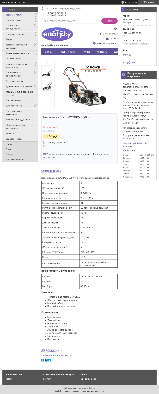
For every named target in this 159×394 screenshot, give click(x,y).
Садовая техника (14, 20)
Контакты (102, 51)
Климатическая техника (17, 53)
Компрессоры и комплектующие (14, 74)
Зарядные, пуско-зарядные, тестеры (19, 93)
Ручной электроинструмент (19, 86)
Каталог (9, 378)
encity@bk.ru (129, 62)
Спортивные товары (15, 34)
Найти (109, 21)
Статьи (9, 144)
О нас (8, 149)
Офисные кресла (14, 58)
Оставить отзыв (110, 33)
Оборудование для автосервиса (15, 126)
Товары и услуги (14, 14)
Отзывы (9, 154)
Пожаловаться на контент (92, 391)
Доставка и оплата (15, 159)
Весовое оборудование (18, 119)
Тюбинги (10, 133)
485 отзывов (131, 2)
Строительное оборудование (13, 27)
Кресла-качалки (13, 100)
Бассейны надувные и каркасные (16, 46)
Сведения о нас (88, 378)
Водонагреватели (14, 81)
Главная (49, 51)
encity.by (127, 54)
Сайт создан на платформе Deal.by (79, 388)
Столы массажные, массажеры (15, 113)
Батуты (9, 39)
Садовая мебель (14, 138)
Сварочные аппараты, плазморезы (16, 65)
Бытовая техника (14, 105)
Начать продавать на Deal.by (14, 2)
